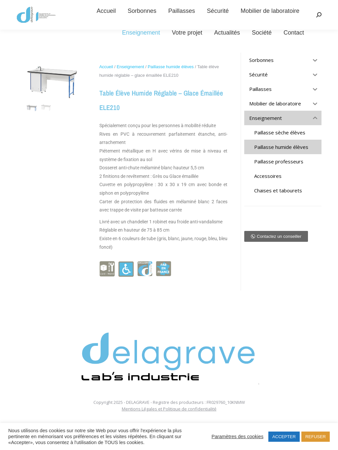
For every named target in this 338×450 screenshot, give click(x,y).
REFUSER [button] (315, 436)
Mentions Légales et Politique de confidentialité (169, 409)
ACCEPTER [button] (284, 436)
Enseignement (130, 66)
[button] (276, 236)
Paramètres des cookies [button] (237, 436)
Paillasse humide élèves (170, 66)
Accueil (106, 66)
